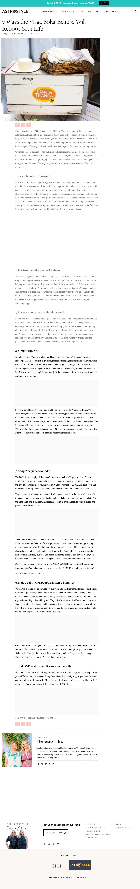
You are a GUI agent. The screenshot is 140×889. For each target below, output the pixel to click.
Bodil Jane (65, 877)
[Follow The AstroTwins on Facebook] (44, 844)
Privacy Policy (92, 837)
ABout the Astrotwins (95, 828)
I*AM (90, 11)
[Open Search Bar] (136, 12)
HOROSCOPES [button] (51, 11)
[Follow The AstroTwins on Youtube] (58, 844)
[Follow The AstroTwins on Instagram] (49, 844)
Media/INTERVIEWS (93, 831)
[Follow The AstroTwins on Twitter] (53, 844)
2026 (81, 11)
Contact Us (91, 824)
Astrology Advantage (123, 828)
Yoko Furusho (83, 877)
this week (85, 194)
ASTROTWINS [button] (113, 11)
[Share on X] (17, 125)
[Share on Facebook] (23, 125)
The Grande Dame (73, 877)
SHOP (104, 3)
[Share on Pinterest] (28, 125)
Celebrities (118, 824)
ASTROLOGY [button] (69, 11)
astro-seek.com (80, 871)
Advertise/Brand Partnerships (98, 834)
